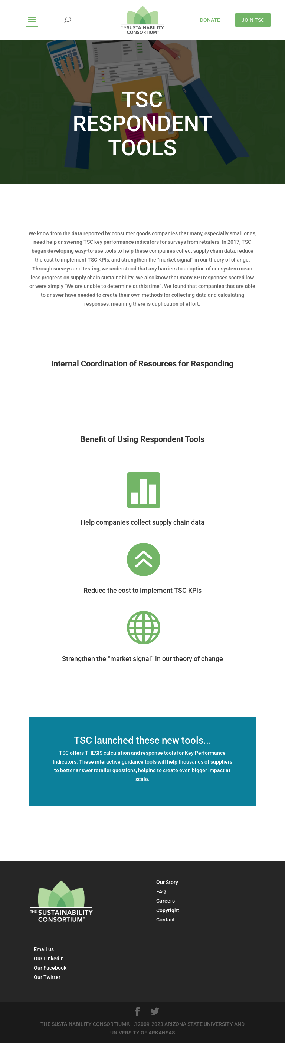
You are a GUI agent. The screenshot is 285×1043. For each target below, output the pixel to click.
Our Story (167, 882)
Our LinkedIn (49, 958)
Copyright (167, 910)
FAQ (161, 891)
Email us (44, 949)
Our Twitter (47, 977)
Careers (165, 901)
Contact (165, 920)
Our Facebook (50, 968)
